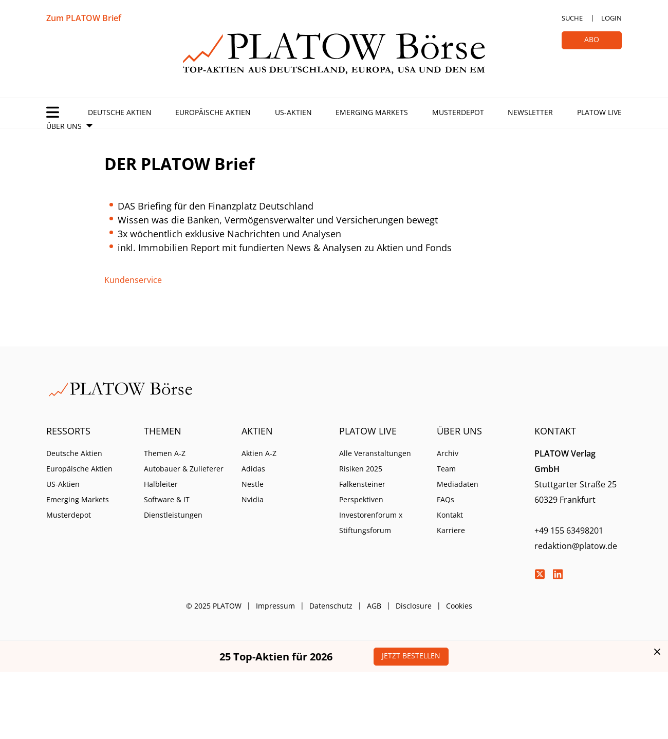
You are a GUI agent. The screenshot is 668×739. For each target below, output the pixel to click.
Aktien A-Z (259, 453)
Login (611, 18)
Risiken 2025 (360, 468)
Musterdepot (458, 112)
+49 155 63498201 (568, 530)
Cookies (459, 606)
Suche (572, 18)
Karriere (451, 530)
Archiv (447, 453)
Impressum (275, 606)
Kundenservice (133, 280)
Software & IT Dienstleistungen (173, 507)
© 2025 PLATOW (214, 606)
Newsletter (530, 112)
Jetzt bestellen (411, 655)
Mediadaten (457, 484)
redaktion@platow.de (575, 546)
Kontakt (450, 515)
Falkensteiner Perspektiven (362, 491)
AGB (374, 606)
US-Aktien (293, 112)
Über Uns (64, 126)
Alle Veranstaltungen (375, 453)
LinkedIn (557, 574)
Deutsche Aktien (120, 112)
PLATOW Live (599, 112)
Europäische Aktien (213, 112)
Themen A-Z (164, 453)
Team (446, 468)
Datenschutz (330, 606)
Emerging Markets (372, 112)
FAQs (445, 499)
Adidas (253, 468)
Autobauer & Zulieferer (184, 468)
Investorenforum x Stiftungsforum (370, 522)
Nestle (253, 484)
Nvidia (253, 499)
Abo (591, 39)
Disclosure (414, 606)
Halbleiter (161, 484)
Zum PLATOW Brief (83, 18)
